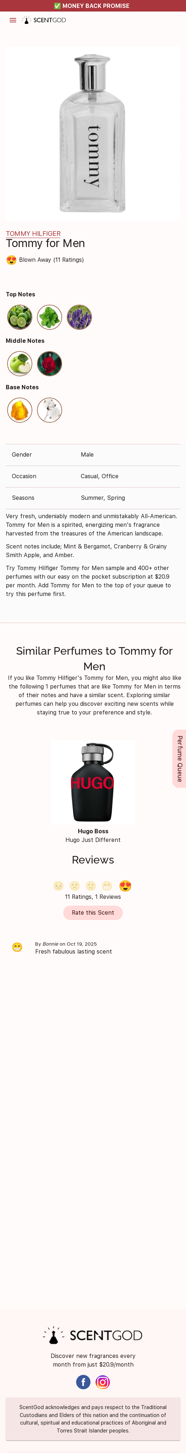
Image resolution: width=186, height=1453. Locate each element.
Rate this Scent (93, 912)
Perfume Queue (180, 758)
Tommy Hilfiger (33, 233)
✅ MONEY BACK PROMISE (92, 6)
